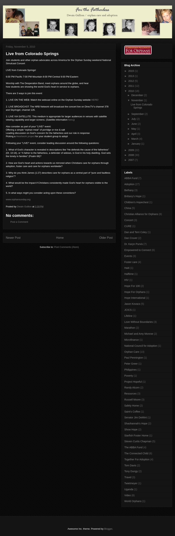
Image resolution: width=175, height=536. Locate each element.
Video (127, 495)
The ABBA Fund (133, 447)
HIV (126, 279)
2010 (131, 91)
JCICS (128, 309)
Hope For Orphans (134, 292)
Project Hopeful (133, 381)
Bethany (129, 190)
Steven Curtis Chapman (137, 441)
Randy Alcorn (131, 387)
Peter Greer (131, 363)
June (134, 123)
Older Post (106, 237)
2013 (131, 76)
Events (128, 256)
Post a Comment (19, 221)
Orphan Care (131, 351)
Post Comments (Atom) (66, 247)
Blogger (108, 528)
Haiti (126, 267)
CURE (128, 226)
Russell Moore (132, 399)
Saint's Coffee (132, 411)
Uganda (128, 489)
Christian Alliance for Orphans (141, 214)
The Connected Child (136, 453)
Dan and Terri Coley (135, 232)
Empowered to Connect (137, 250)
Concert (128, 220)
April (134, 133)
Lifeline (128, 315)
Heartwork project (25, 136)
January (136, 143)
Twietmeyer (130, 483)
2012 (131, 81)
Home (60, 237)
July (134, 118)
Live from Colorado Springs (141, 106)
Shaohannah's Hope (135, 423)
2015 (131, 70)
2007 (131, 159)
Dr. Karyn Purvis (133, 244)
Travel (127, 477)
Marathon (129, 327)
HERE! (95, 99)
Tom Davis (130, 465)
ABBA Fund (130, 178)
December (137, 95)
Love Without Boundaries (138, 321)
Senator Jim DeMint (135, 417)
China (127, 208)
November (137, 100)
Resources (130, 393)
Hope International (134, 297)
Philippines (130, 369)
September (137, 114)
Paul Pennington (133, 357)
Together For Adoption (136, 459)
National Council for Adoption (140, 345)
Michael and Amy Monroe (138, 333)
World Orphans (132, 501)
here (70, 119)
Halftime (129, 273)
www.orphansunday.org (18, 199)
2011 (131, 85)
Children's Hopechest (136, 202)
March (135, 138)
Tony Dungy (131, 471)
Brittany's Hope (133, 196)
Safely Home (131, 405)
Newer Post (13, 237)
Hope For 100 (132, 286)
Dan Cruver (130, 238)
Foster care (130, 262)
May (134, 128)
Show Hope (130, 429)
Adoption (129, 184)
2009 (131, 150)
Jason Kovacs (132, 303)
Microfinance (131, 339)
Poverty (128, 375)
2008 (131, 155)
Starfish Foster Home (136, 435)
